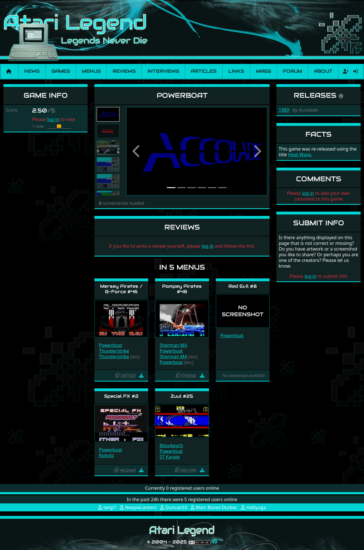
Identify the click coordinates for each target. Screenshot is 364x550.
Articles (203, 71)
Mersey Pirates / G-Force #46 (121, 289)
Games (60, 71)
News (32, 71)
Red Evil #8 (242, 286)
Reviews (124, 71)
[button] (136, 151)
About (323, 71)
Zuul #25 (182, 396)
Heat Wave (299, 154)
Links (236, 71)
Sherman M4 (173, 345)
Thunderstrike (114, 351)
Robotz (106, 455)
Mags (263, 71)
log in (53, 119)
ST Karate (170, 457)
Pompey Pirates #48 (182, 289)
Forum (292, 71)
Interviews (163, 71)
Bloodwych (171, 445)
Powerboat (110, 345)
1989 (284, 110)
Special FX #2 (121, 396)
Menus (91, 71)
